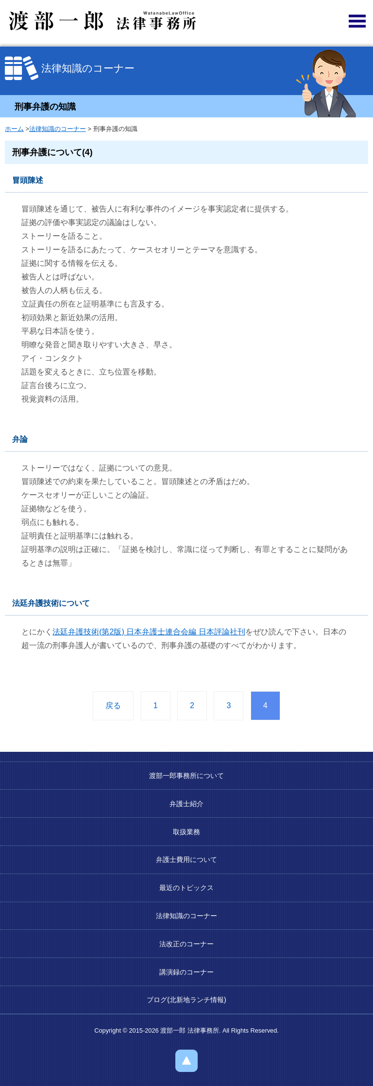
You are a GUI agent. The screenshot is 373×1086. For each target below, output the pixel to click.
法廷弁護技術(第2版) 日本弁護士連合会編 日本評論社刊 (148, 632)
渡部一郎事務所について (186, 775)
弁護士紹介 (186, 804)
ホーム (14, 128)
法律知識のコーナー (57, 128)
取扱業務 (186, 832)
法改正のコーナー (186, 944)
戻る (113, 705)
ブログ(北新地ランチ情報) (186, 1000)
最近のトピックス (186, 887)
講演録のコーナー (186, 972)
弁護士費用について (186, 859)
